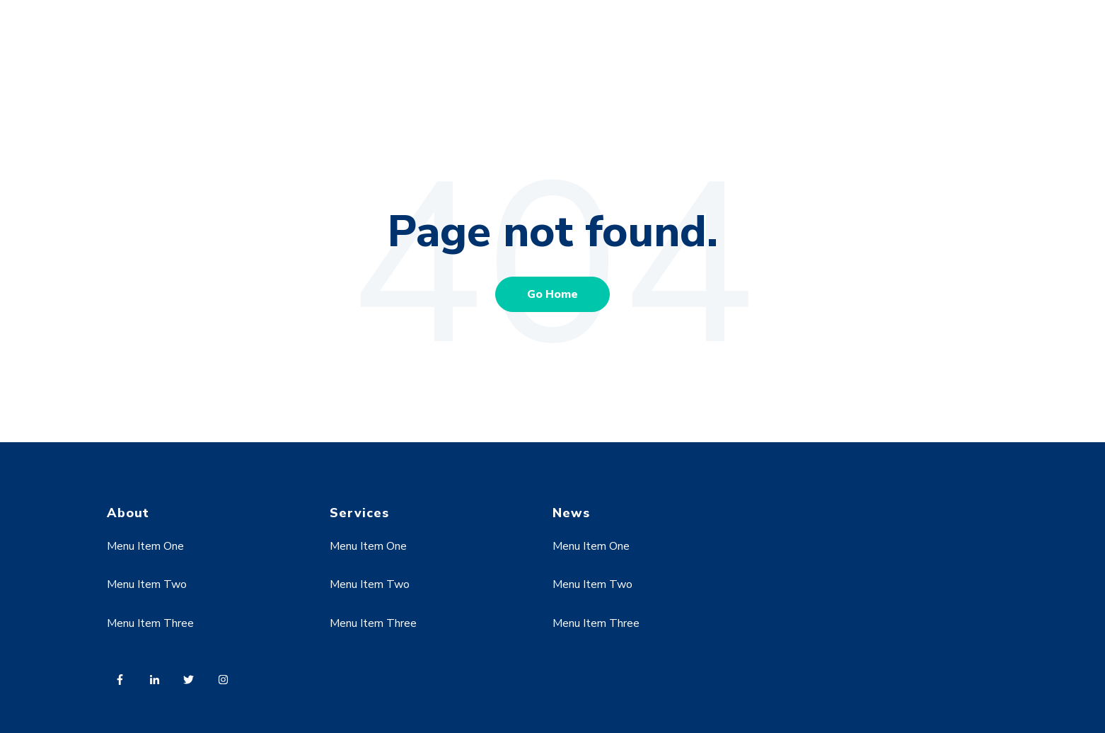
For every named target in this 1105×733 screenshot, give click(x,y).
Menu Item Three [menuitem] (150, 623)
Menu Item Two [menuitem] (147, 584)
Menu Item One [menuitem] (145, 546)
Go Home (552, 294)
